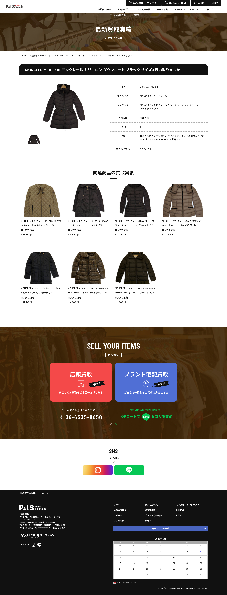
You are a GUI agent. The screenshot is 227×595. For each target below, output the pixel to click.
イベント (45, 493)
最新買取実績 (143, 9)
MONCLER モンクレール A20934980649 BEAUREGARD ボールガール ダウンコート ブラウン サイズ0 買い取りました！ (88, 292)
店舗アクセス (211, 9)
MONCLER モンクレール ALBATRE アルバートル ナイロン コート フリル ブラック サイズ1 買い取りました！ (88, 225)
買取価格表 (162, 9)
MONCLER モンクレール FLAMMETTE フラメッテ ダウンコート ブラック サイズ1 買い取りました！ (134, 225)
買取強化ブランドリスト (186, 9)
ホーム (117, 504)
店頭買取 (118, 515)
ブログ (148, 520)
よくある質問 (199, 3)
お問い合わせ (182, 515)
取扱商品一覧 (104, 9)
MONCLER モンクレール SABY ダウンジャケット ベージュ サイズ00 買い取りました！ (181, 225)
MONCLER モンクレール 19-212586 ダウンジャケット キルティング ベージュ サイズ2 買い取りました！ (41, 225)
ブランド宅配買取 (153, 515)
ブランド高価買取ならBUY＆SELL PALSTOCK (178, 588)
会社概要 (214, 3)
